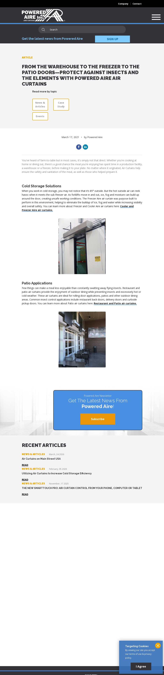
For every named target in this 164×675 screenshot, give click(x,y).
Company (123, 3)
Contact (137, 3)
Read (25, 465)
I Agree (141, 666)
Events (40, 116)
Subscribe (97, 419)
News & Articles (40, 104)
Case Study (61, 104)
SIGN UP (112, 39)
